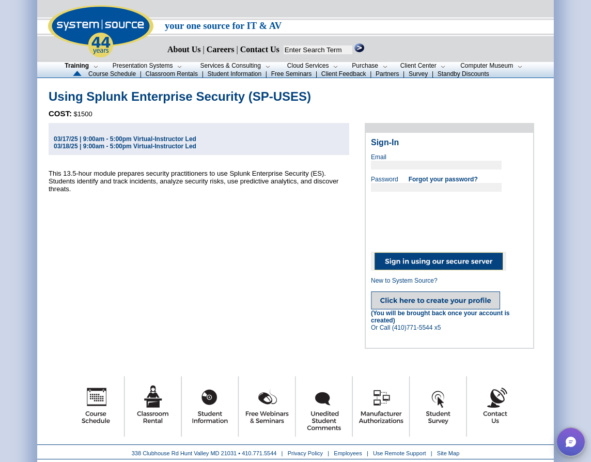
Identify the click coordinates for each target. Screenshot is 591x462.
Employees (348, 453)
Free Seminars (291, 74)
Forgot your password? (443, 179)
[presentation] (449, 218)
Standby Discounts (463, 74)
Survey (418, 74)
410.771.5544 (259, 453)
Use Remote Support (399, 453)
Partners (387, 74)
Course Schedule (112, 74)
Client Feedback (343, 74)
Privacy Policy (306, 453)
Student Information (234, 74)
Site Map (448, 453)
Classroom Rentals (172, 74)
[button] (571, 442)
